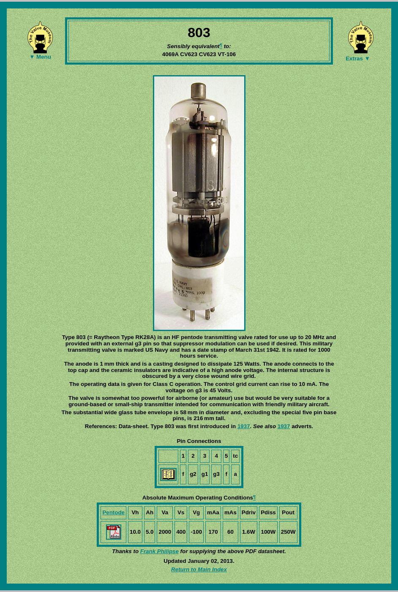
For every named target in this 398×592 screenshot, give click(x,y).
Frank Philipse (159, 551)
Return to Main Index (199, 569)
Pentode (113, 512)
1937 (243, 426)
